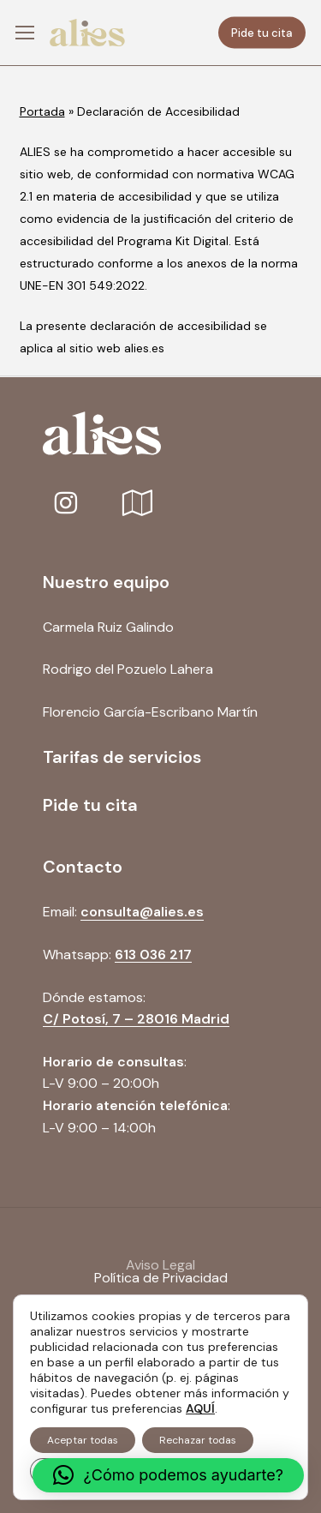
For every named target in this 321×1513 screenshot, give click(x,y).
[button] (24, 33)
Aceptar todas (82, 1440)
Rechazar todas (197, 1440)
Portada (42, 111)
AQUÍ (200, 1408)
